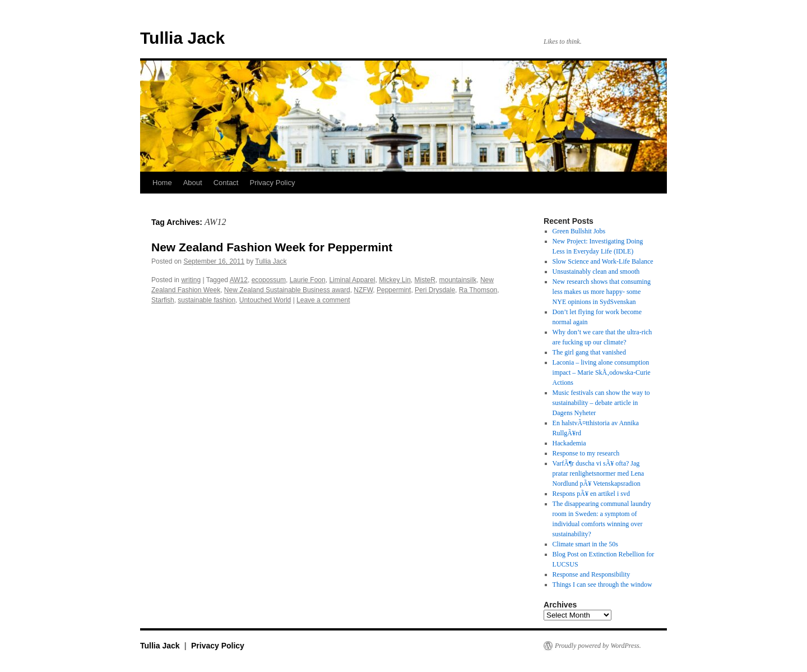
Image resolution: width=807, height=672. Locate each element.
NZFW (363, 290)
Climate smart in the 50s (585, 544)
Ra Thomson (478, 290)
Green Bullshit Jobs (579, 231)
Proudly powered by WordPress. (598, 646)
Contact (226, 182)
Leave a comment (323, 300)
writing (191, 280)
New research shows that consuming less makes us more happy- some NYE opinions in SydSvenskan (602, 292)
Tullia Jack (182, 38)
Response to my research (586, 453)
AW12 (239, 280)
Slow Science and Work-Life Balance (603, 261)
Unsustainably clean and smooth (596, 271)
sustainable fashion (206, 300)
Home (162, 182)
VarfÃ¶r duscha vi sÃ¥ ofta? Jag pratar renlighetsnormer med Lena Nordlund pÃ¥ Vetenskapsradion (598, 473)
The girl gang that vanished (589, 352)
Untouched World (265, 300)
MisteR (424, 280)
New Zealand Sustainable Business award (287, 290)
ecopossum (269, 280)
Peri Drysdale (435, 290)
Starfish (162, 300)
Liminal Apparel (352, 280)
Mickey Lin (395, 280)
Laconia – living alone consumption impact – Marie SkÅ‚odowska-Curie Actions (602, 372)
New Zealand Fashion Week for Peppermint (271, 247)
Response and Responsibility (591, 574)
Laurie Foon (308, 280)
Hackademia (569, 443)
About (192, 182)
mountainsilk (458, 280)
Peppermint (394, 290)
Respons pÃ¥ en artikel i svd (591, 494)
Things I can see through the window (602, 584)
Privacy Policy (272, 182)
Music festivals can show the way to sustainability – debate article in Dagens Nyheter (601, 403)
